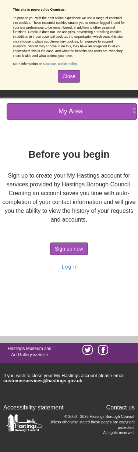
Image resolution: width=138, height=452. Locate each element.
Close (69, 76)
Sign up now (69, 249)
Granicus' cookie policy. (60, 64)
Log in (69, 267)
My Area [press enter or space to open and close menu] (97, 111)
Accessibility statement (33, 407)
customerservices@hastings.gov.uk (42, 380)
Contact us (120, 407)
